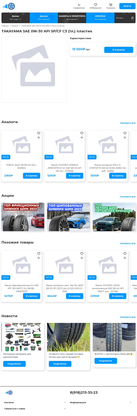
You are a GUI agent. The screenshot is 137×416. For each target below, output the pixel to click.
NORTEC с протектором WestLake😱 (113, 354)
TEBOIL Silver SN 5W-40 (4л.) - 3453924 (21, 166)
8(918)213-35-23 (84, 392)
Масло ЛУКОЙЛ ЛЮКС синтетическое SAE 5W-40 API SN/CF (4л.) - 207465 (108, 288)
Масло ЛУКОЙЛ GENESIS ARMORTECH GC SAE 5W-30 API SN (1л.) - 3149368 (65, 168)
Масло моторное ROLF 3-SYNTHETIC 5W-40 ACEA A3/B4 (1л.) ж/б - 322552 (107, 168)
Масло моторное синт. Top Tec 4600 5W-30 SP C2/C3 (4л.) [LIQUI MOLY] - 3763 (64, 288)
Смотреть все (128, 123)
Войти (127, 6)
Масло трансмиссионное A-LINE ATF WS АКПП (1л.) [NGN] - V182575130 (21, 288)
